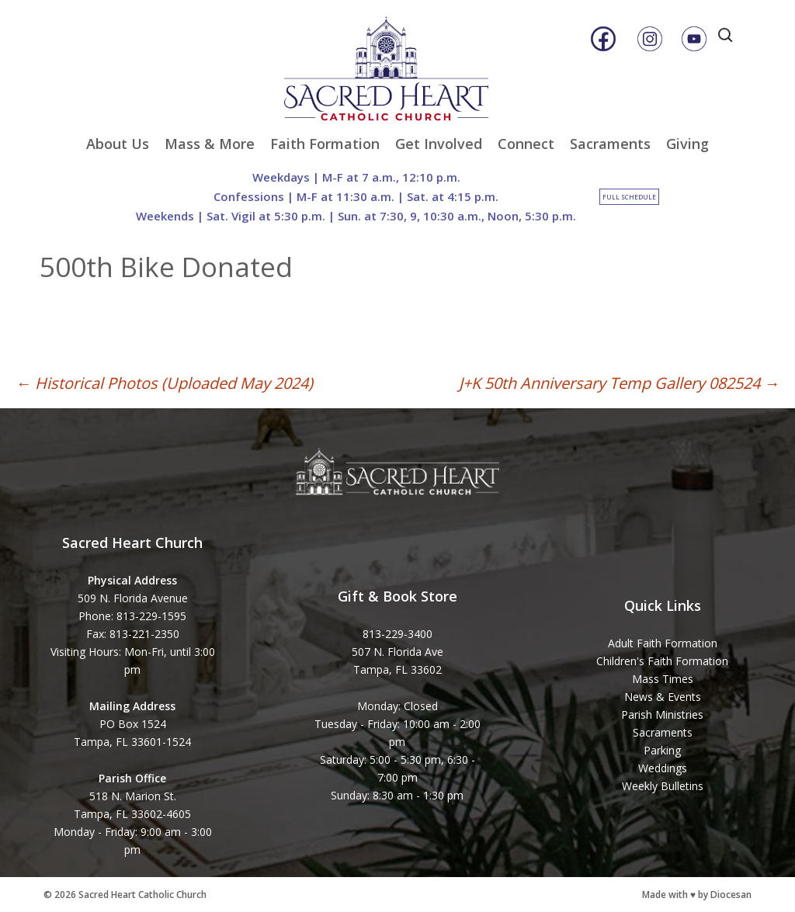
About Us (117, 143)
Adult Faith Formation (662, 643)
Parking (662, 750)
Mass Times (662, 678)
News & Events (662, 696)
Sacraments (610, 143)
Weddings (662, 768)
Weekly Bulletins (662, 785)
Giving (687, 143)
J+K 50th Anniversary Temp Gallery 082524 (619, 383)
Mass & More (210, 143)
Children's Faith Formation (662, 661)
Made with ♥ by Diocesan (697, 894)
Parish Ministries (662, 714)
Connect (526, 143)
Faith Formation (325, 143)
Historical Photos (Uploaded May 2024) (164, 383)
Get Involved (438, 143)
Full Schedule (629, 196)
